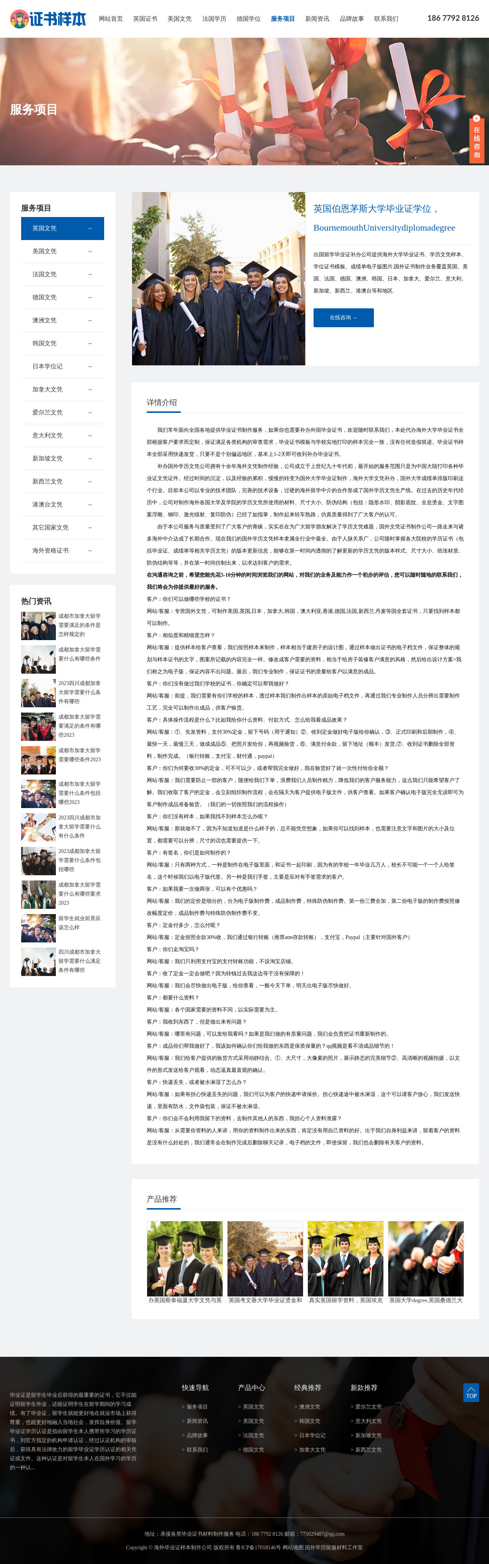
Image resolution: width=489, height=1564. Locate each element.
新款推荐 (364, 1388)
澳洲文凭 (62, 320)
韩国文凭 (62, 343)
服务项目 (283, 18)
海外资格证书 (62, 550)
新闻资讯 (317, 18)
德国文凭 (62, 297)
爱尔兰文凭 (62, 412)
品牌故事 (352, 18)
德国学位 (249, 18)
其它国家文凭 (62, 527)
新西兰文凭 (62, 481)
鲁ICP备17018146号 (258, 1547)
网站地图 (293, 1547)
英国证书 (145, 18)
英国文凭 (62, 228)
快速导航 (195, 1388)
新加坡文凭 (62, 458)
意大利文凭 (62, 435)
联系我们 (386, 18)
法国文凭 (62, 274)
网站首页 (111, 18)
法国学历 (214, 18)
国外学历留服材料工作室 (334, 1547)
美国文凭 (180, 18)
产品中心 (251, 1388)
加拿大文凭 (62, 389)
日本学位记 (62, 366)
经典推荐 (307, 1388)
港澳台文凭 (62, 504)
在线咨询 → (344, 317)
